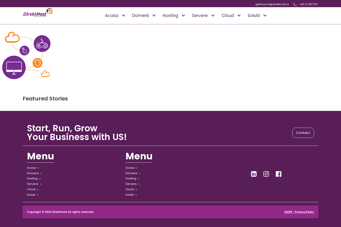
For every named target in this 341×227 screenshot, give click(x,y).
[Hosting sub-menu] (184, 16)
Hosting (170, 15)
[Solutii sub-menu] (265, 16)
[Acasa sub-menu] (124, 16)
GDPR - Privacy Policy (299, 212)
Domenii (140, 15)
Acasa (111, 15)
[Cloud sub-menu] (239, 16)
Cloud (228, 15)
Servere (200, 15)
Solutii (254, 15)
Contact (303, 132)
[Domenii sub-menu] (154, 16)
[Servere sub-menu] (213, 16)
